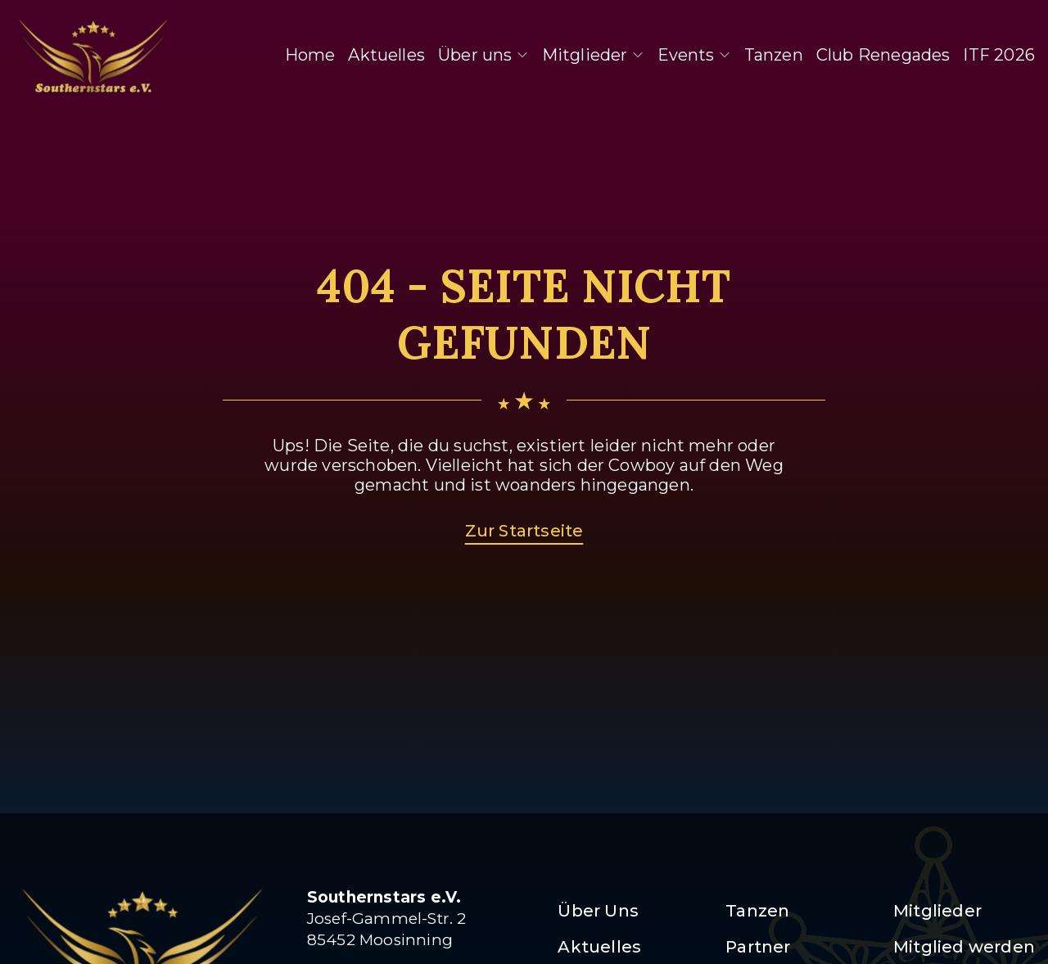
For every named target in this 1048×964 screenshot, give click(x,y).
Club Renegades (883, 55)
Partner (757, 947)
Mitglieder (593, 55)
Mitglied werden (964, 947)
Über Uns (598, 911)
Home (310, 55)
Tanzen (773, 55)
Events (694, 55)
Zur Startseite (524, 531)
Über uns (483, 55)
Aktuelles (386, 55)
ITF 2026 (999, 55)
